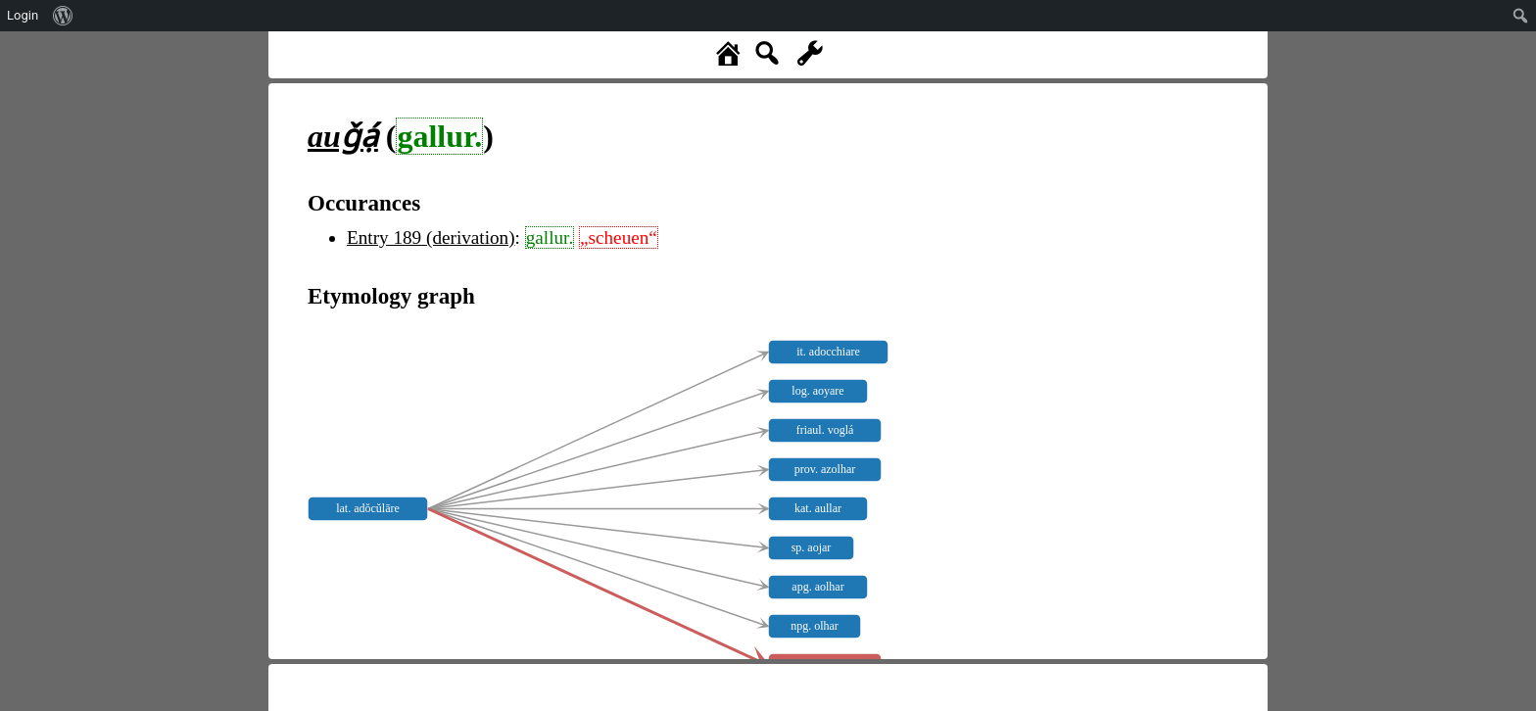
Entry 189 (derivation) (431, 237)
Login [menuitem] (22, 15)
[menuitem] (63, 15)
